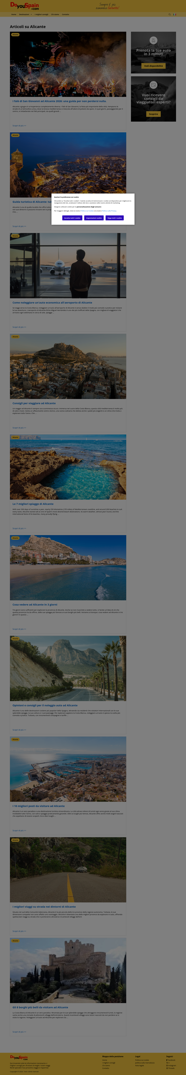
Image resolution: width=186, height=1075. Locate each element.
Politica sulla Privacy (109, 211)
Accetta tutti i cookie (72, 218)
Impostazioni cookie (94, 218)
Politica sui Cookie (87, 211)
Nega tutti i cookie (115, 218)
